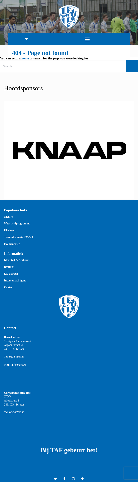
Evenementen (12, 244)
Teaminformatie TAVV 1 (18, 237)
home (25, 58)
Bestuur (8, 267)
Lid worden (11, 273)
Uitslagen (9, 230)
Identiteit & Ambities (16, 260)
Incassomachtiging (15, 280)
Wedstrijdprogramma (17, 223)
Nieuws (8, 216)
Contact (8, 287)
